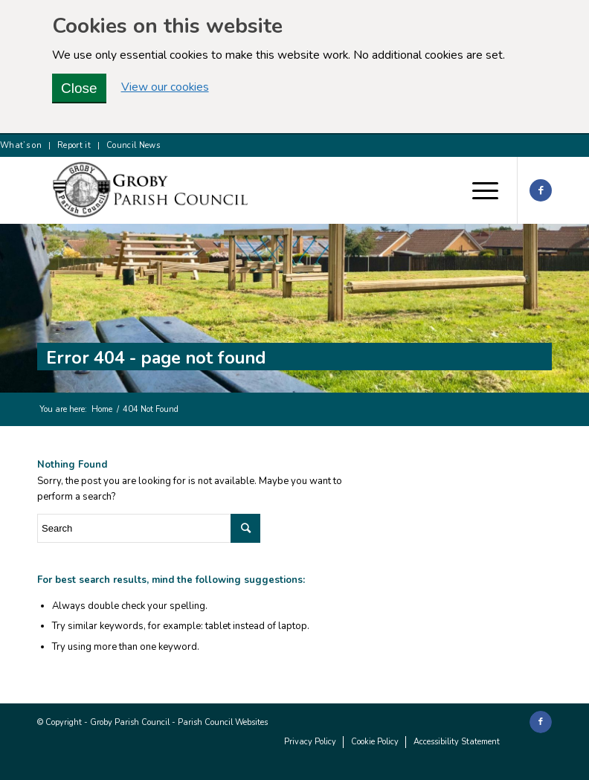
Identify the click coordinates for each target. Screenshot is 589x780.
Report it (74, 145)
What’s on (21, 145)
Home (101, 409)
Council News (133, 145)
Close (79, 88)
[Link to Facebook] (541, 190)
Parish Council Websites (223, 722)
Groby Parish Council (130, 722)
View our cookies (165, 87)
